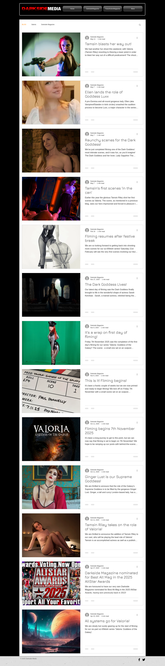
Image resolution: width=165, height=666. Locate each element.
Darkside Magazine (48, 24)
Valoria (33, 24)
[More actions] (137, 37)
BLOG (24, 24)
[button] (140, 25)
